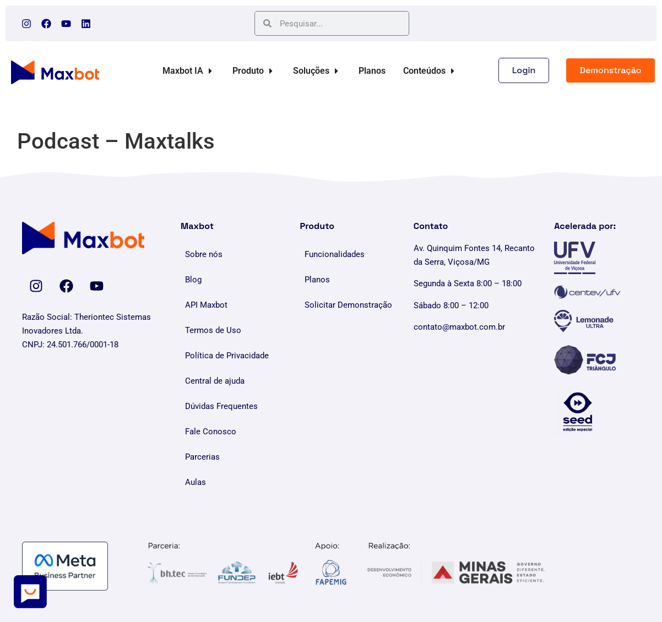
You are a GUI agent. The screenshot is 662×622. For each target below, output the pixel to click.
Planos (317, 280)
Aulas (195, 482)
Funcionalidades (335, 254)
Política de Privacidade (227, 356)
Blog (193, 280)
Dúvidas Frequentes (221, 406)
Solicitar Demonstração (348, 305)
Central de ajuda (215, 381)
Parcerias (202, 457)
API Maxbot (206, 305)
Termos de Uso (213, 330)
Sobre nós (204, 254)
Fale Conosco (210, 432)
